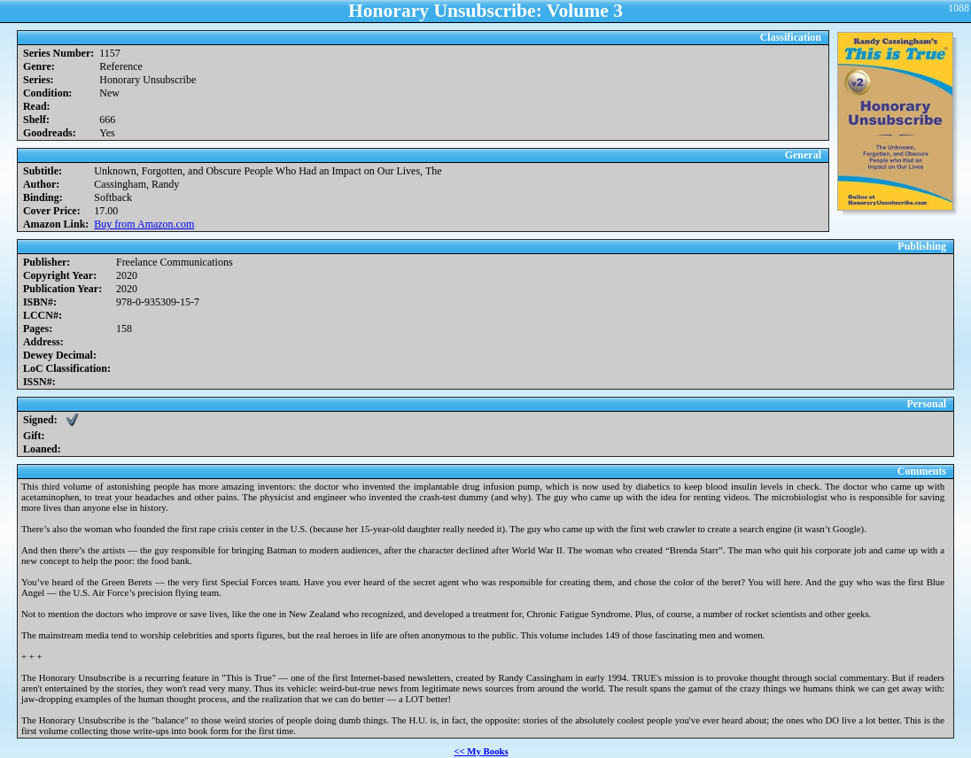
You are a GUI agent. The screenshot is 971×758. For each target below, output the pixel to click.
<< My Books (481, 751)
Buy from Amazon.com (144, 224)
